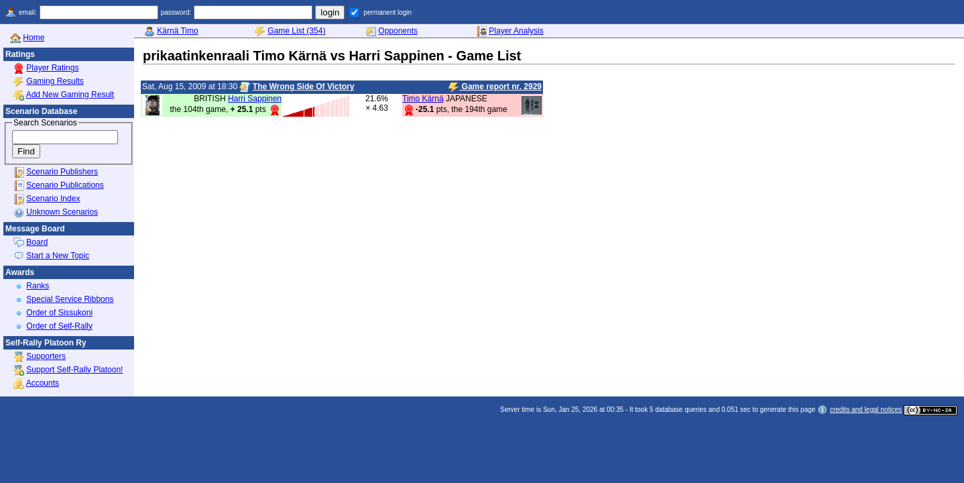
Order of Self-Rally (59, 326)
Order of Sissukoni (59, 312)
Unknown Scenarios (62, 212)
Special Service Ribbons (69, 299)
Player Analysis (516, 31)
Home (33, 37)
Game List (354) (296, 31)
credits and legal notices (866, 409)
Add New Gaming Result (70, 94)
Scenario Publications (64, 185)
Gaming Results (54, 81)
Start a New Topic (57, 255)
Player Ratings (52, 67)
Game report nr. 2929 (495, 87)
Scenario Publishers (62, 171)
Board (37, 242)
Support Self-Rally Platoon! (74, 369)
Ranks (37, 285)
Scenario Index (53, 198)
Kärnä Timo (177, 31)
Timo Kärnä (423, 98)
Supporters (46, 356)
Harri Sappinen (255, 98)
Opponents (398, 31)
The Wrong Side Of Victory (304, 86)
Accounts (42, 383)
